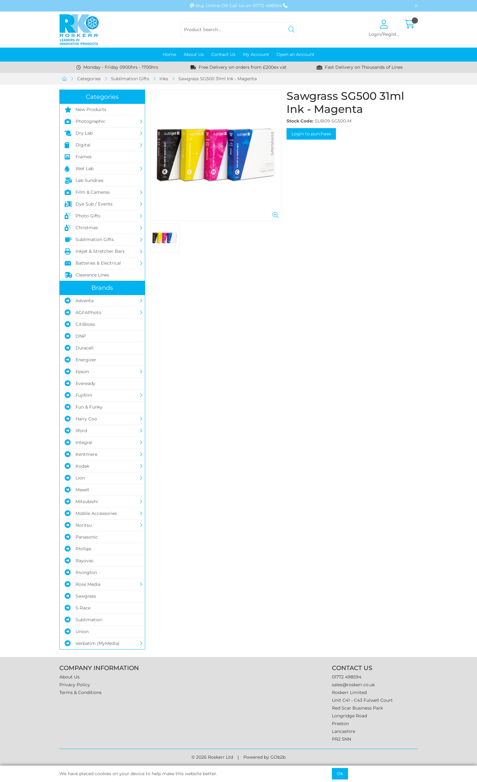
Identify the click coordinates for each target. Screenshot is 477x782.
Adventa (79, 301)
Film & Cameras (87, 192)
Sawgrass (80, 596)
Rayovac (79, 561)
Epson (77, 371)
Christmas (81, 228)
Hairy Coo (81, 419)
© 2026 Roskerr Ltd (212, 757)
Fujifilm (78, 395)
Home (169, 54)
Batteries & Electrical (93, 263)
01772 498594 (346, 677)
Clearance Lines (87, 275)
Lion (75, 478)
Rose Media (82, 584)
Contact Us (223, 54)
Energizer (80, 360)
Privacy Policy (74, 684)
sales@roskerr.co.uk (353, 684)
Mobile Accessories (91, 513)
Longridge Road (349, 716)
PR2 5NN (341, 739)
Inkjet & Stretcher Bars (95, 251)
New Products (85, 110)
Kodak (77, 466)
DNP (75, 336)
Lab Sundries (84, 181)
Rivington (81, 572)
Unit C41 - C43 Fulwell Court (362, 700)
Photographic (85, 121)
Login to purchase (311, 134)
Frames (78, 157)
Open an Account (295, 54)
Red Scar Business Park (357, 708)
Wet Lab (79, 169)
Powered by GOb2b (264, 757)
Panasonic (81, 537)
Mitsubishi (81, 501)
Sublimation (83, 620)
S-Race (77, 608)
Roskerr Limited (349, 692)
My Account (256, 54)
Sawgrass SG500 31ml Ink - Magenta (217, 78)
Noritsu (78, 525)
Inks (163, 78)
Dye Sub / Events (88, 204)
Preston (340, 723)
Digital (77, 145)
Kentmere (81, 454)
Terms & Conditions (80, 692)
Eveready (80, 383)
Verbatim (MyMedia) (92, 643)
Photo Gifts (82, 216)
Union (77, 631)
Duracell (79, 348)
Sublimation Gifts (130, 78)
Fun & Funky (84, 407)
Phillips (78, 549)
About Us (194, 54)
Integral (78, 442)
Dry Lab (79, 133)
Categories (89, 78)
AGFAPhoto (83, 312)
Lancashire (343, 731)
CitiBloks (80, 324)
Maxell (77, 490)
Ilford (76, 431)
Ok (340, 773)
